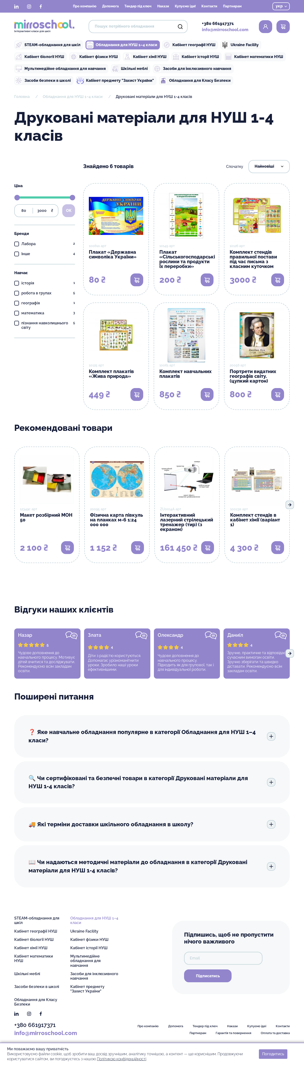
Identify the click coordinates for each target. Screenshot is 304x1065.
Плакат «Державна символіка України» (113, 254)
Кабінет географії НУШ (189, 45)
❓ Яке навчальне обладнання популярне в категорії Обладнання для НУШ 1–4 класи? (152, 736)
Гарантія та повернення (233, 1033)
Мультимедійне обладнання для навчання (60, 68)
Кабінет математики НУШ (254, 56)
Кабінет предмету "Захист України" (115, 80)
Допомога (110, 6)
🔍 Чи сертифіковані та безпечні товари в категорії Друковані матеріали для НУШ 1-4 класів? (152, 782)
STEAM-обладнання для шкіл (48, 45)
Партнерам (232, 6)
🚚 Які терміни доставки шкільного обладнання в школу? (152, 824)
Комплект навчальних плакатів (185, 374)
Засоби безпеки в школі (43, 80)
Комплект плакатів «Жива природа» (111, 374)
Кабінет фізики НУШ (94, 56)
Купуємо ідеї (185, 6)
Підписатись (208, 976)
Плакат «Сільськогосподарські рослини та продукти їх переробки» (187, 259)
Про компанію (84, 6)
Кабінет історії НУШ (195, 56)
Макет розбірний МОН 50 (46, 517)
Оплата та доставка (275, 1033)
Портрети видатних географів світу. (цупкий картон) (253, 376)
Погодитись (273, 1054)
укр (281, 6)
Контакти (209, 6)
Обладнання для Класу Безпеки (195, 80)
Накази (163, 6)
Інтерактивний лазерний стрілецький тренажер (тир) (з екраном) (186, 522)
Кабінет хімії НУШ (145, 56)
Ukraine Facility (240, 45)
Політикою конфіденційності (121, 1058)
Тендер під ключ (138, 6)
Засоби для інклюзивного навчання (192, 68)
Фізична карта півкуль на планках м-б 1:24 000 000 (116, 519)
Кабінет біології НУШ (39, 56)
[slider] (17, 197)
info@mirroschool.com (225, 29)
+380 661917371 (218, 23)
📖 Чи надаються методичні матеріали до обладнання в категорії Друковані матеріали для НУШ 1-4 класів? (152, 866)
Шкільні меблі (130, 68)
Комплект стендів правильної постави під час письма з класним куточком (253, 259)
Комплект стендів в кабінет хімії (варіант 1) (255, 519)
